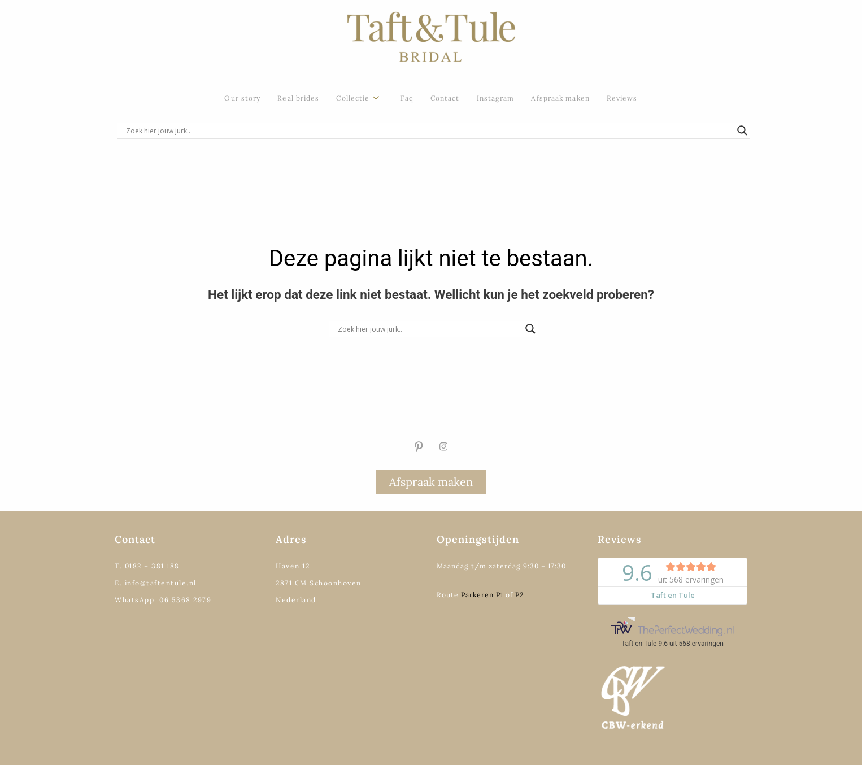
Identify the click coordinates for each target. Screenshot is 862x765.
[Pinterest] (418, 446)
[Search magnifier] (742, 130)
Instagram (496, 98)
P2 (519, 594)
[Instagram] (443, 446)
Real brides (298, 98)
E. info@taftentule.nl (156, 583)
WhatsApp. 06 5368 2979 (163, 600)
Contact (445, 98)
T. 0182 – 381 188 (147, 566)
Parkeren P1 (482, 594)
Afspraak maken (560, 98)
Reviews (622, 98)
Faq (406, 98)
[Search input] (429, 130)
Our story (242, 98)
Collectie (358, 99)
